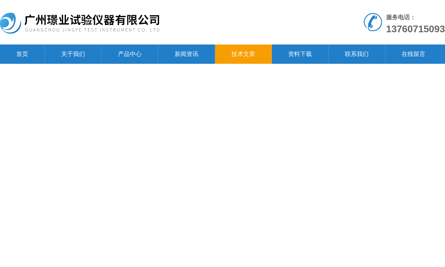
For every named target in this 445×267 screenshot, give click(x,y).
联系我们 (357, 54)
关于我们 (73, 54)
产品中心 (130, 54)
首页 (22, 54)
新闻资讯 (186, 54)
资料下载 (300, 54)
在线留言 (413, 54)
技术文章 (243, 54)
